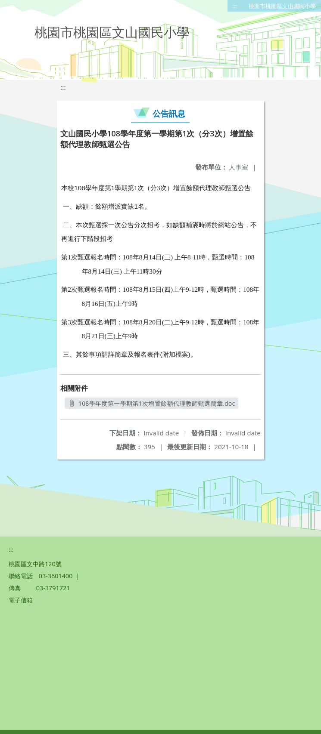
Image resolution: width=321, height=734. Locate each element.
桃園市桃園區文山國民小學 (282, 6)
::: (235, 6)
